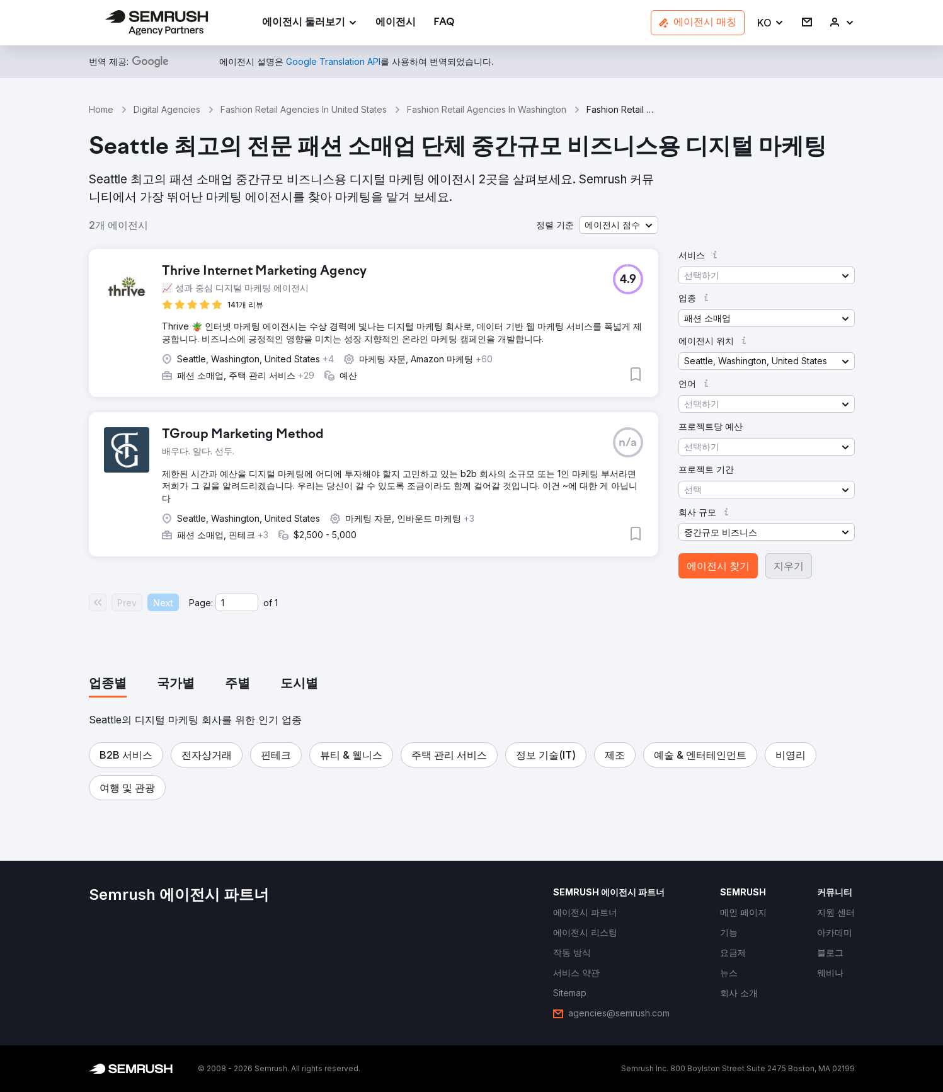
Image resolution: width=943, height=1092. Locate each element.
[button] (770, 23)
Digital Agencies (167, 109)
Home (101, 109)
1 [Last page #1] (276, 602)
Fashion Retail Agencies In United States (303, 109)
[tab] (108, 684)
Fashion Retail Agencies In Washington (486, 109)
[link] (395, 23)
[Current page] (237, 602)
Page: (201, 602)
